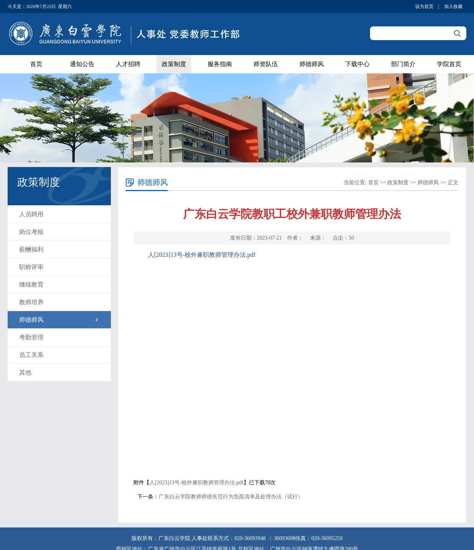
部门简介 (403, 64)
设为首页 (424, 6)
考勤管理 (31, 337)
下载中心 (357, 64)
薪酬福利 (31, 249)
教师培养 (31, 302)
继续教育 (31, 284)
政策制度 (174, 64)
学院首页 (449, 64)
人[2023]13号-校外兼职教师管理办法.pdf (201, 254)
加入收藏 (453, 6)
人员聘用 (31, 214)
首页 (36, 64)
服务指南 (220, 64)
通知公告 (82, 64)
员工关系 (31, 355)
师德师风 (311, 64)
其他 (25, 372)
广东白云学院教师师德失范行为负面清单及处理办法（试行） (231, 497)
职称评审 (31, 267)
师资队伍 (265, 64)
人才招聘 (128, 64)
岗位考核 (31, 232)
